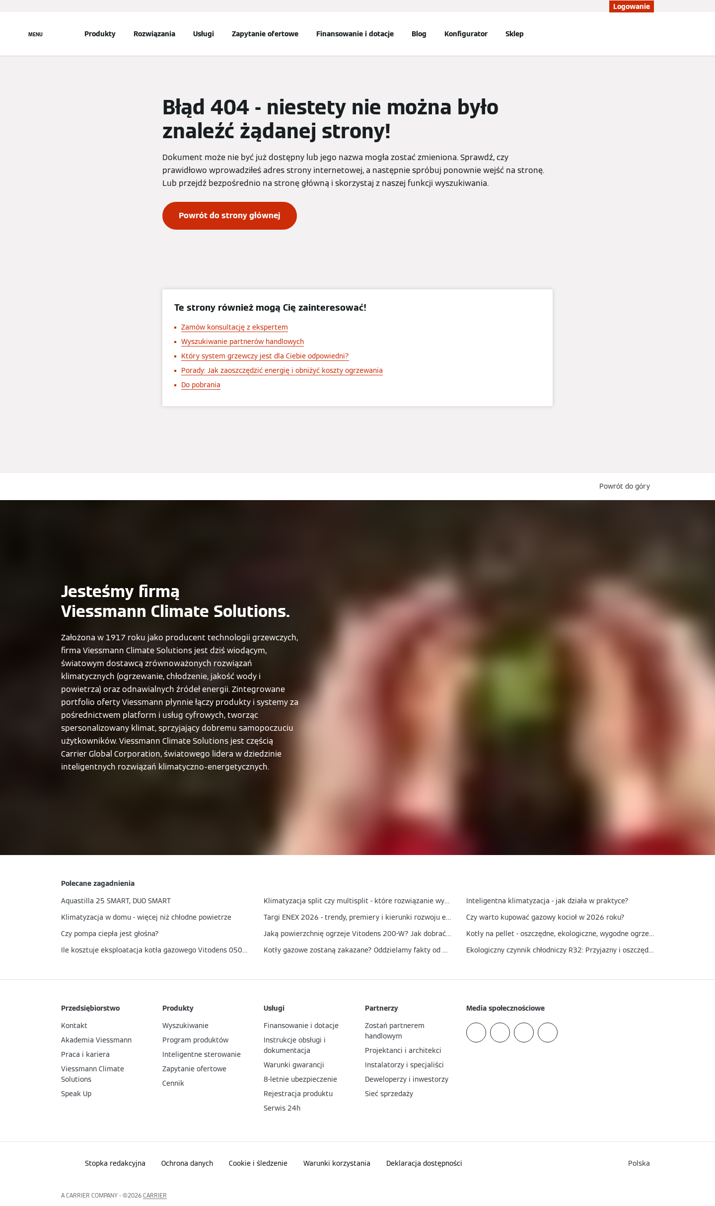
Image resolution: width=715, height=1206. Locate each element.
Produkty (100, 33)
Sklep (514, 33)
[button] (626, 486)
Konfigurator (466, 33)
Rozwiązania (154, 33)
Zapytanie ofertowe (265, 33)
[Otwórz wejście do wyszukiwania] (649, 34)
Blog (419, 33)
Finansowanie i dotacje (355, 33)
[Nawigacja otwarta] (35, 34)
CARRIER (155, 1195)
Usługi (203, 33)
